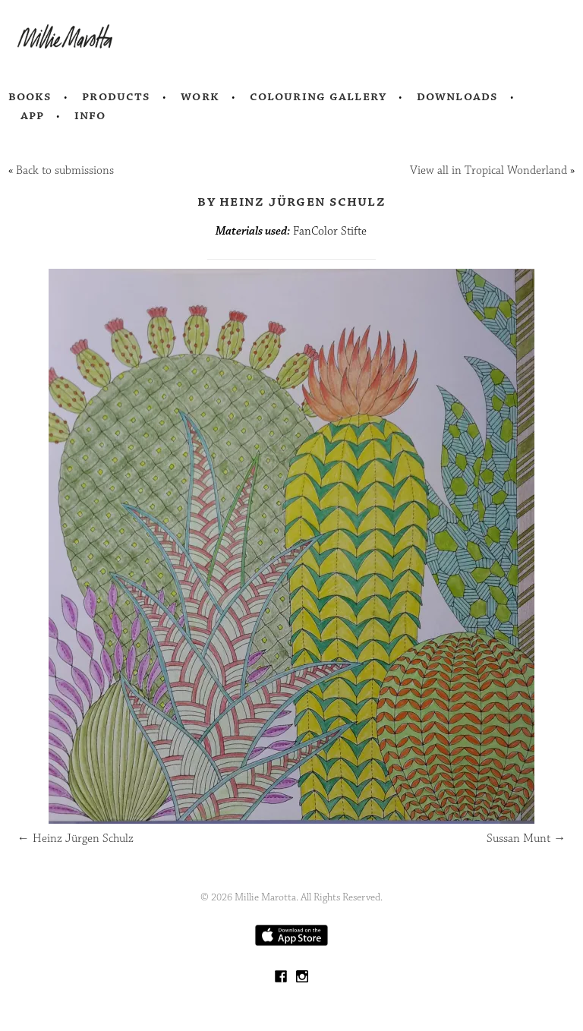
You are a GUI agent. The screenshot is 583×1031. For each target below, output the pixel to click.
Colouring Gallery (318, 96)
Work (200, 96)
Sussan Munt (526, 838)
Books (30, 96)
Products (116, 96)
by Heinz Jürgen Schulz (291, 201)
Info (90, 115)
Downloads (457, 96)
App (32, 115)
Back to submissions (65, 170)
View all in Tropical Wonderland (488, 170)
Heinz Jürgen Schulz (75, 838)
